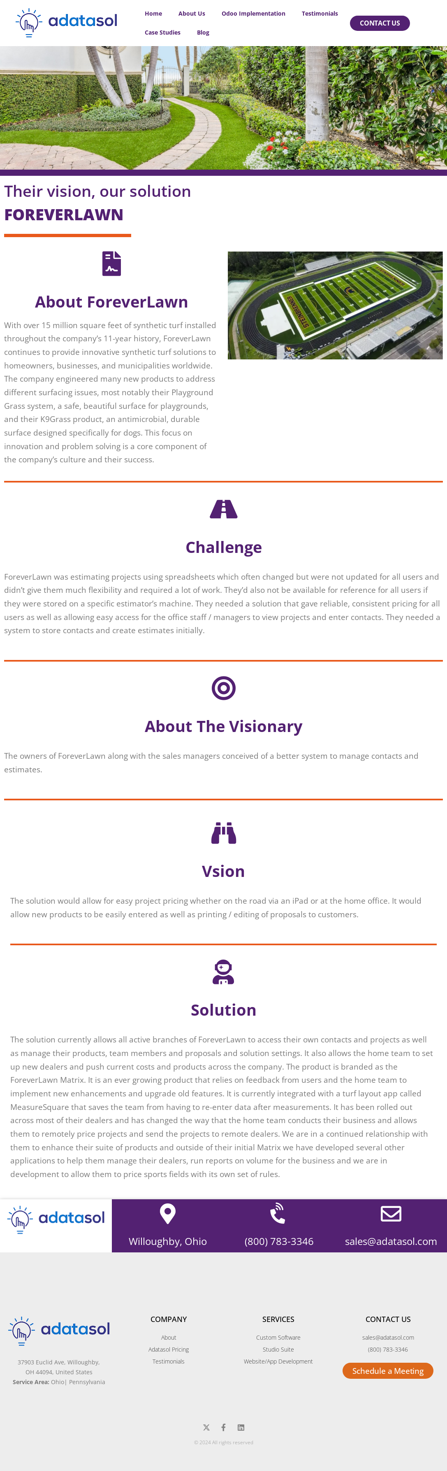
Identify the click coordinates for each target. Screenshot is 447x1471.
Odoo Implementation (253, 13)
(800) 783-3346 (279, 1241)
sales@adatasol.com (391, 1241)
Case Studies (163, 32)
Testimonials (320, 13)
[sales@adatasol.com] (391, 1213)
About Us (191, 13)
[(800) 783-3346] (279, 1213)
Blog (203, 32)
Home (153, 13)
